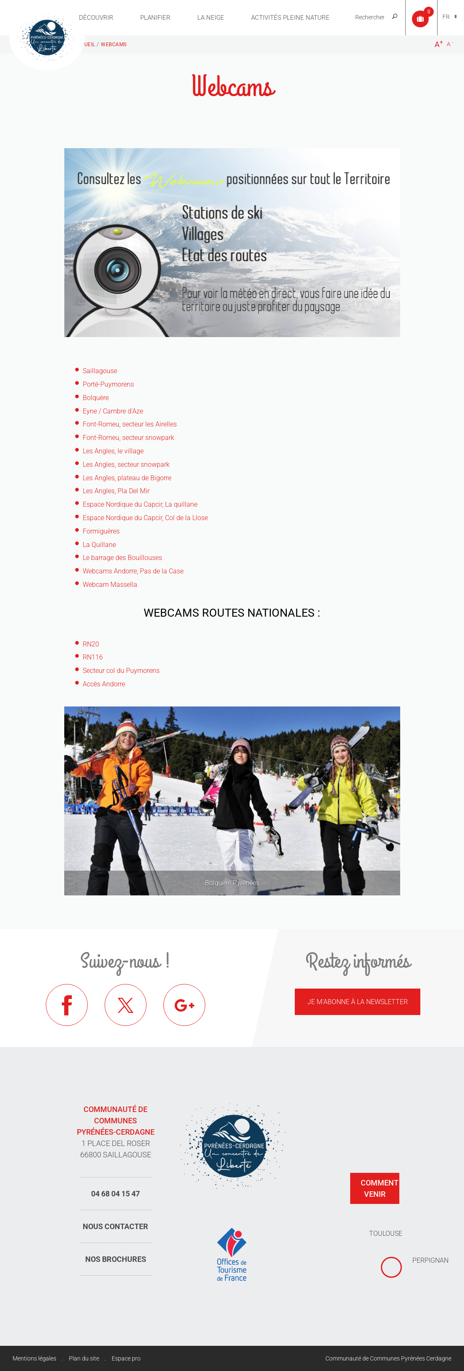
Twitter (126, 1005)
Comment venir (379, 1188)
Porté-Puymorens (108, 384)
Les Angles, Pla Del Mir (116, 491)
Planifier (155, 17)
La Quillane (99, 545)
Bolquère (96, 398)
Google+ (184, 1005)
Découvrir (96, 17)
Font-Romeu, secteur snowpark (128, 438)
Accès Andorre (104, 684)
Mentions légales (34, 1358)
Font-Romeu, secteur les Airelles (130, 424)
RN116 (93, 657)
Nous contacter (115, 1226)
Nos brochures (115, 1259)
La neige (210, 17)
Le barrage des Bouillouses (122, 558)
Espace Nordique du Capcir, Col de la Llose (145, 518)
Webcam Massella (110, 585)
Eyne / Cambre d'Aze (113, 411)
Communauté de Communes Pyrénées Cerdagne (388, 1358)
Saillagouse (100, 371)
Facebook (67, 1005)
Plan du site (84, 1358)
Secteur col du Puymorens (121, 671)
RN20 (91, 644)
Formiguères (101, 531)
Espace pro (126, 1358)
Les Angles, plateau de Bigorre (127, 478)
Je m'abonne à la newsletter (357, 1002)
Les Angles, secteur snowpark (126, 464)
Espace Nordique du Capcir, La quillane (140, 504)
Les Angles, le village (113, 451)
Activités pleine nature (290, 17)
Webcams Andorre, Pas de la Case (133, 571)
